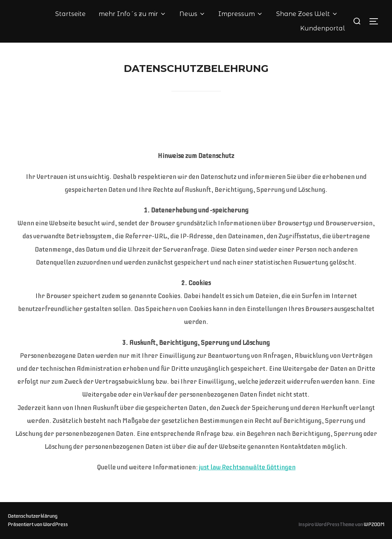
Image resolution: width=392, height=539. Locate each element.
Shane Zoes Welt (307, 14)
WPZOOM (374, 524)
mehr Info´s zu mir (132, 14)
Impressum (240, 14)
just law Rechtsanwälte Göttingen (247, 467)
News (192, 14)
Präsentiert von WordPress (38, 524)
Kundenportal (322, 28)
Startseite (70, 14)
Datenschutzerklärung (33, 516)
